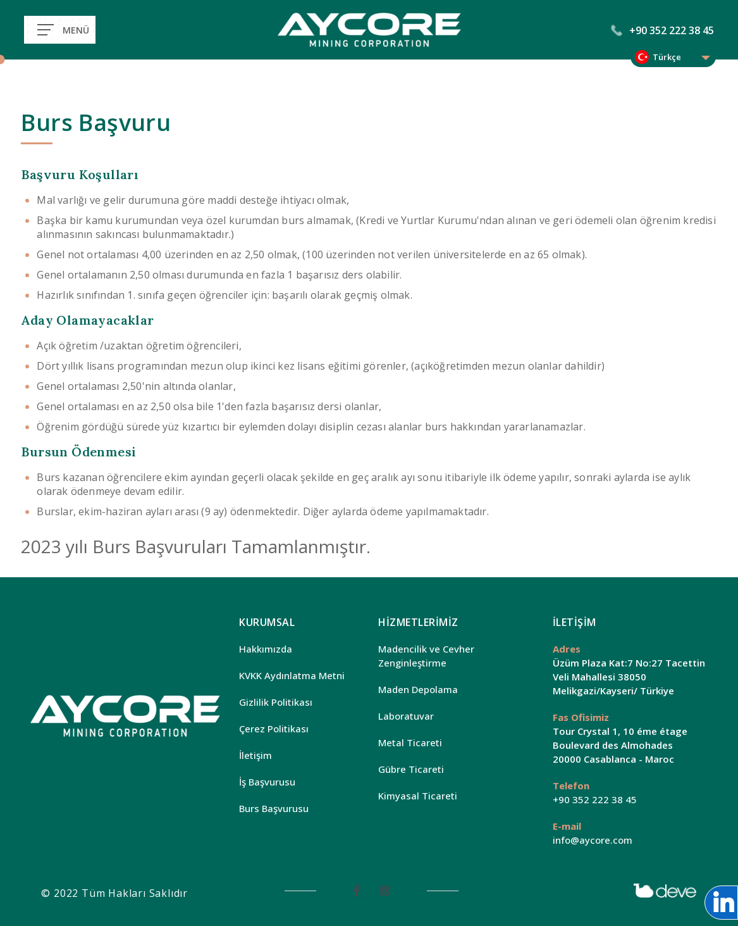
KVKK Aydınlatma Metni (292, 675)
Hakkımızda (265, 648)
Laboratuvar (406, 716)
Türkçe (667, 57)
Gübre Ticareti (411, 769)
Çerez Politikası (274, 728)
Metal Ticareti (410, 742)
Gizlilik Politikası (275, 702)
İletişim (255, 755)
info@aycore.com (592, 840)
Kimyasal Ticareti (417, 795)
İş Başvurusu (267, 781)
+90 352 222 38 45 (663, 30)
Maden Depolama (418, 689)
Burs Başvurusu (274, 808)
